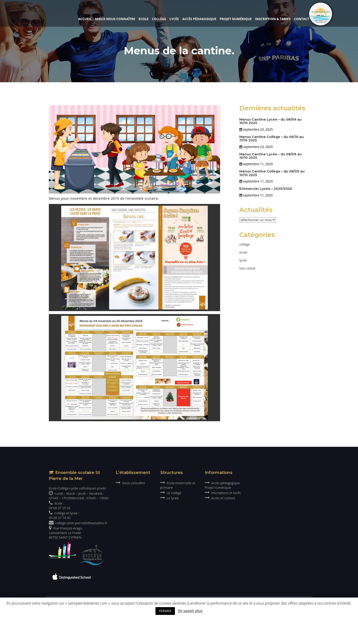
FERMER (165, 611)
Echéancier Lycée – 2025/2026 (265, 189)
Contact (301, 19)
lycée (243, 260)
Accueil (84, 19)
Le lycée (169, 498)
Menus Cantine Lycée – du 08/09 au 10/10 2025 (270, 121)
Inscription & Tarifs (272, 19)
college (244, 244)
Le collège (171, 493)
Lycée (174, 19)
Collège (159, 19)
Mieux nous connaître (115, 19)
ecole (243, 252)
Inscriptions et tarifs (223, 493)
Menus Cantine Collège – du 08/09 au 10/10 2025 (272, 173)
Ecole (144, 19)
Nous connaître (130, 483)
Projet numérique (236, 19)
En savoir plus (190, 610)
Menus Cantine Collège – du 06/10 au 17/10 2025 (271, 138)
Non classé (247, 268)
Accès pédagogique (199, 19)
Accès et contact (220, 498)
